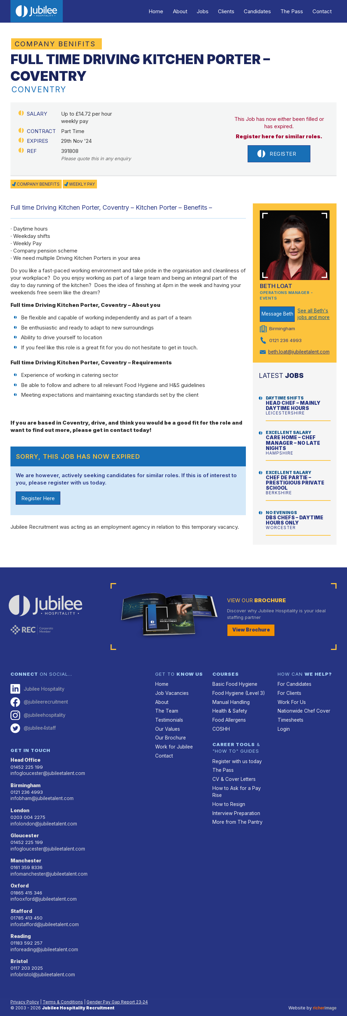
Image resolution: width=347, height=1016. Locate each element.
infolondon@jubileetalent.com (42, 816)
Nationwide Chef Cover (303, 705)
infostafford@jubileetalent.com (43, 914)
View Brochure (251, 624)
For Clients (289, 687)
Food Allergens (228, 713)
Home (166, 11)
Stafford (21, 902)
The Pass (294, 11)
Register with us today (236, 754)
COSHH (220, 722)
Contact (323, 11)
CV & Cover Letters (233, 772)
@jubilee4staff (32, 722)
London (19, 803)
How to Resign (228, 796)
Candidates (261, 11)
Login (283, 722)
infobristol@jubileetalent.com (42, 964)
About (189, 11)
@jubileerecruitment (38, 696)
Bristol (19, 951)
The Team (166, 705)
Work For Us (291, 696)
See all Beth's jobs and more (313, 314)
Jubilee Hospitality (36, 683)
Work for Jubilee (173, 740)
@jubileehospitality (37, 709)
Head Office (25, 753)
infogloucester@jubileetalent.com (47, 766)
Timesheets (290, 713)
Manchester (26, 852)
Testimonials (168, 713)
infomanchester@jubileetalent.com (48, 865)
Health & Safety (229, 705)
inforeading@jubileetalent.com (43, 939)
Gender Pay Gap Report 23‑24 (117, 991)
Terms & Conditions (63, 991)
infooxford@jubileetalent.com (42, 890)
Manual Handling (230, 696)
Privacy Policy (24, 991)
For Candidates (294, 679)
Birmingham (25, 778)
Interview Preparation (235, 805)
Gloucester (24, 827)
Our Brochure (170, 731)
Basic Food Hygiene (234, 679)
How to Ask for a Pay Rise (235, 784)
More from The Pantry (236, 813)
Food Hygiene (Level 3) (237, 687)
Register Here (38, 498)
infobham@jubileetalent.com (41, 791)
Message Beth (277, 314)
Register (276, 154)
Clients (232, 11)
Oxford (19, 877)
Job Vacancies (171, 687)
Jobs (210, 11)
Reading (20, 926)
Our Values (167, 722)
